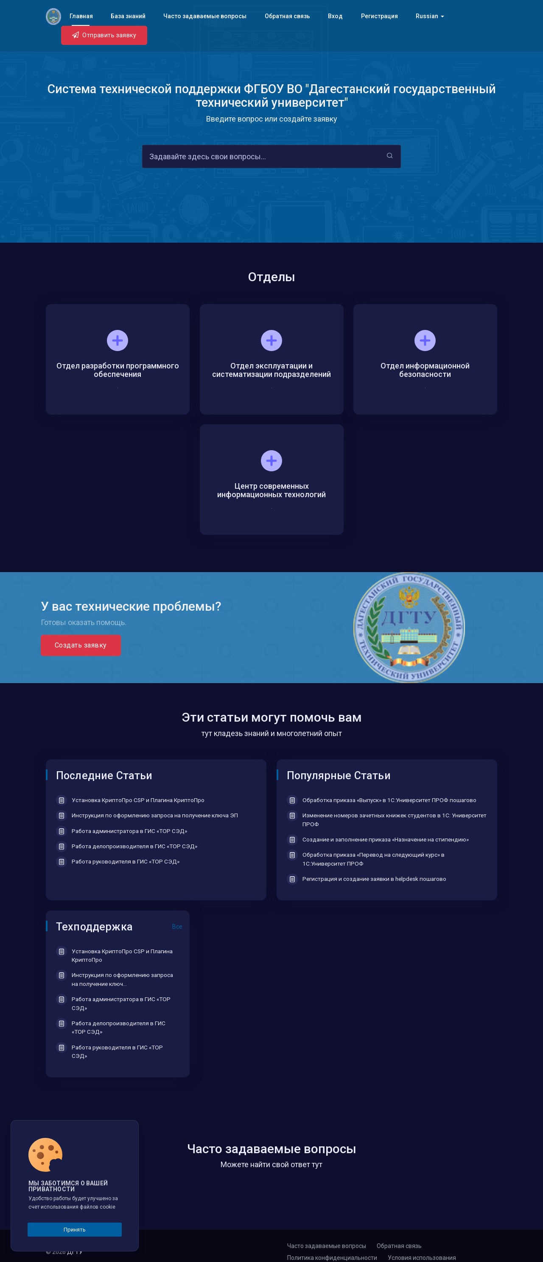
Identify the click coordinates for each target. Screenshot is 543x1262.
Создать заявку (81, 645)
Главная (81, 16)
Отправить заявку (104, 35)
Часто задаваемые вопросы (204, 16)
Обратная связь (287, 16)
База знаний (128, 16)
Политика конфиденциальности (332, 1257)
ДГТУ (75, 1251)
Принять (75, 1229)
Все (177, 926)
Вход (335, 16)
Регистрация (379, 16)
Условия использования (422, 1257)
